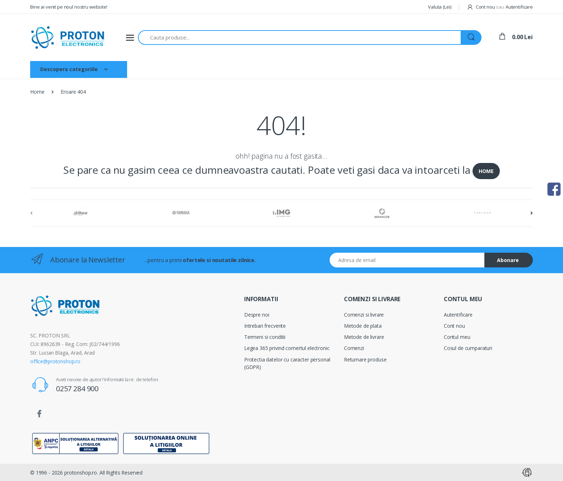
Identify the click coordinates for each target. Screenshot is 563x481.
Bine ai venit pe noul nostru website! (68, 7)
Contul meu (457, 336)
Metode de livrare (364, 336)
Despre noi (178, 69)
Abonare (508, 260)
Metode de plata (363, 325)
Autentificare (458, 314)
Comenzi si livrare (364, 314)
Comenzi (354, 348)
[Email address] (407, 260)
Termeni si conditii (264, 336)
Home (37, 91)
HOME (486, 171)
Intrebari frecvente (265, 325)
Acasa (145, 69)
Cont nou (454, 325)
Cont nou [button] (485, 7)
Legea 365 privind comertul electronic (287, 348)
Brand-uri (215, 69)
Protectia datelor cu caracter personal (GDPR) (287, 363)
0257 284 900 (77, 388)
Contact (248, 69)
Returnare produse (365, 359)
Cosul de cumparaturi (468, 348)
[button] (439, 7)
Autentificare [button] (519, 7)
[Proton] (68, 37)
